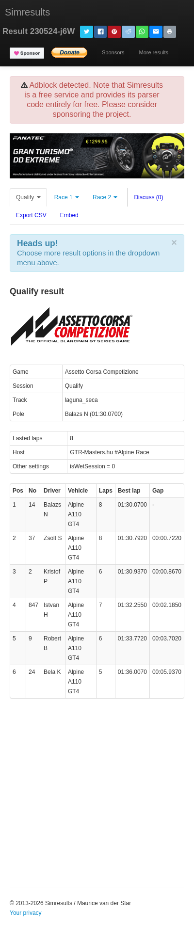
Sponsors (113, 52)
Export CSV (31, 215)
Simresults (27, 12)
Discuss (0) (148, 197)
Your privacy (26, 913)
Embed (69, 215)
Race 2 (105, 197)
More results (153, 52)
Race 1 (66, 197)
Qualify (28, 197)
